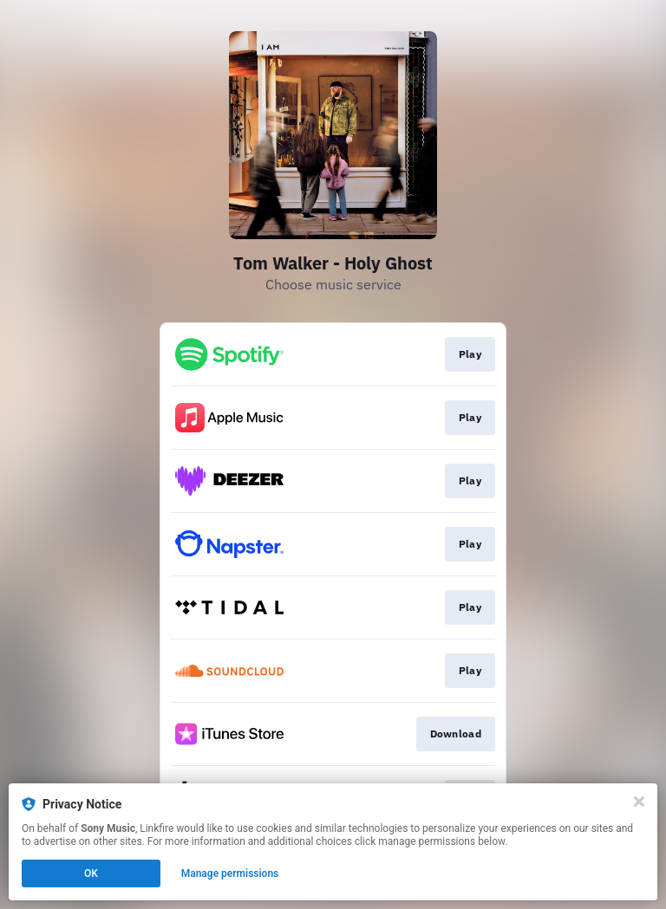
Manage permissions (230, 873)
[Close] (639, 801)
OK (91, 873)
